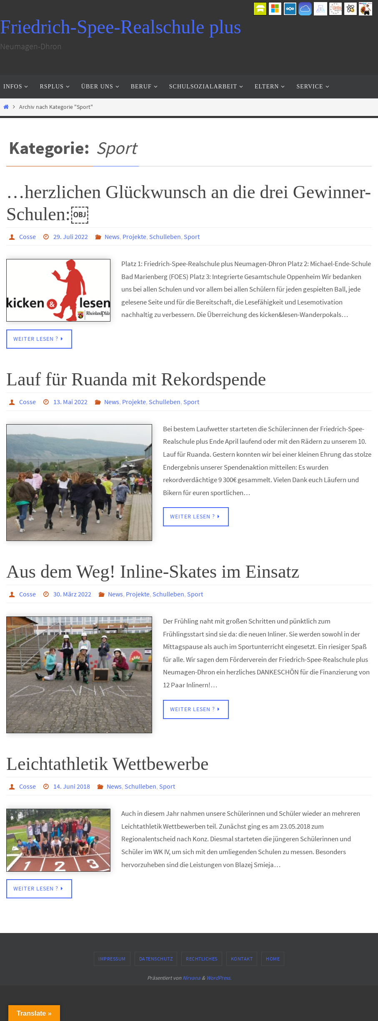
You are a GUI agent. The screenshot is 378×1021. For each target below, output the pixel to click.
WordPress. (218, 977)
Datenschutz (156, 959)
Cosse (27, 236)
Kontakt (242, 959)
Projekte (134, 236)
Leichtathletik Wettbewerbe (107, 764)
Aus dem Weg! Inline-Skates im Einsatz (152, 571)
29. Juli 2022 (70, 236)
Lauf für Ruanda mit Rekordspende (136, 379)
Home (273, 959)
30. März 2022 (72, 594)
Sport (192, 236)
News (112, 236)
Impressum (112, 959)
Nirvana (191, 977)
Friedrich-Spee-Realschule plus (120, 27)
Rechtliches (202, 959)
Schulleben (165, 236)
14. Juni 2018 (71, 786)
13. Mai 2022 (70, 401)
